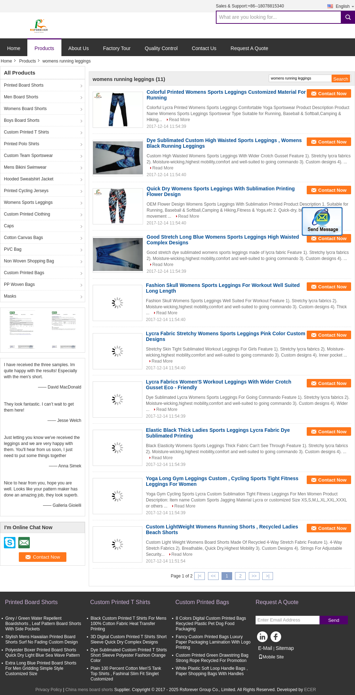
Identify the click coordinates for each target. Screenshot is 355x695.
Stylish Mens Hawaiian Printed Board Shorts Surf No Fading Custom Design (41, 639)
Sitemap (284, 648)
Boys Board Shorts (21, 120)
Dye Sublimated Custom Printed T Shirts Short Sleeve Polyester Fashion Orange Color (129, 655)
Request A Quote (249, 48)
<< (213, 576)
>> (254, 576)
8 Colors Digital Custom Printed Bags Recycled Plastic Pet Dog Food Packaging (211, 623)
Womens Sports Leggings (28, 202)
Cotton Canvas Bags (23, 237)
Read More (179, 119)
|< (199, 576)
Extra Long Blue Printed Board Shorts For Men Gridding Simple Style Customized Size (40, 668)
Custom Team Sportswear (28, 155)
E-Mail (265, 648)
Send (333, 620)
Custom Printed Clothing (27, 214)
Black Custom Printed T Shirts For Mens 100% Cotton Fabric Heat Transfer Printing (128, 623)
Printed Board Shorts (23, 85)
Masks (10, 296)
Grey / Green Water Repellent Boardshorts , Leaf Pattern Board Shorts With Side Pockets (43, 623)
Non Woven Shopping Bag (29, 261)
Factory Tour (117, 48)
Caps (9, 225)
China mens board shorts (89, 689)
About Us (79, 48)
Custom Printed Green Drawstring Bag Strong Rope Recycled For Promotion (212, 658)
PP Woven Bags (19, 284)
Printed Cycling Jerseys (26, 190)
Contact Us (204, 48)
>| (267, 576)
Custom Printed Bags (24, 272)
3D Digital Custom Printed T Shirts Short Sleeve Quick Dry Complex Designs (128, 639)
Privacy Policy (49, 689)
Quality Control (161, 48)
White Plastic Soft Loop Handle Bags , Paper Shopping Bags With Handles (212, 671)
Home (13, 48)
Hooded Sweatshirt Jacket (28, 179)
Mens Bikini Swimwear (25, 167)
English (345, 6)
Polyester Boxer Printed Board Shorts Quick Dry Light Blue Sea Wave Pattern (42, 652)
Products (44, 48)
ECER (310, 689)
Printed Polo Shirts (21, 143)
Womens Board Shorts (25, 108)
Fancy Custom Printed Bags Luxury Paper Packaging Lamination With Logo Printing (213, 642)
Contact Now (332, 93)
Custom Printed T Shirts (26, 132)
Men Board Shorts (21, 96)
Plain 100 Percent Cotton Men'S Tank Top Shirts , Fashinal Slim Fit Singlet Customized (126, 674)
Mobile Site (271, 657)
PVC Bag (12, 249)
